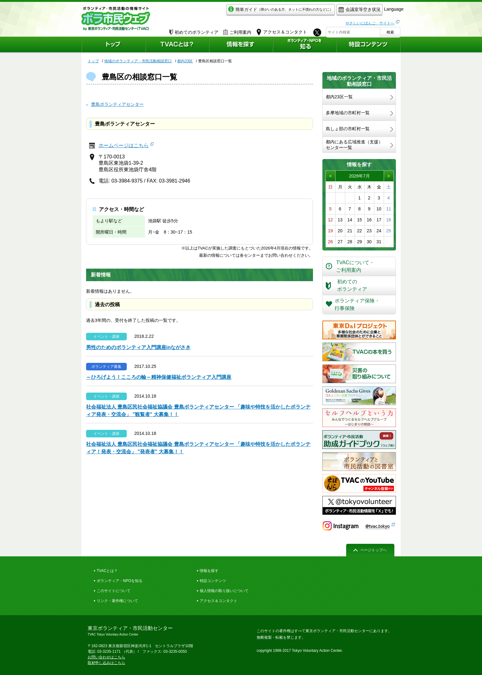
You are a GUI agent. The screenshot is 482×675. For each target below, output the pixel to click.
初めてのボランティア (193, 30)
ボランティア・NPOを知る (119, 581)
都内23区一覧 (339, 96)
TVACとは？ (107, 571)
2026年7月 (359, 175)
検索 (390, 30)
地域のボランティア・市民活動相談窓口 (138, 61)
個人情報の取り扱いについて (224, 591)
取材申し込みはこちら (106, 663)
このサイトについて (114, 591)
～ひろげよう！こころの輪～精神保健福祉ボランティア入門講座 (158, 377)
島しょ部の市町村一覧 (348, 128)
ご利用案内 (237, 30)
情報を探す (209, 571)
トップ (93, 61)
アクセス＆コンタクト (218, 601)
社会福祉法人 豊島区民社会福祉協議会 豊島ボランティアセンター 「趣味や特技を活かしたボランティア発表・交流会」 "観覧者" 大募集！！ (198, 410)
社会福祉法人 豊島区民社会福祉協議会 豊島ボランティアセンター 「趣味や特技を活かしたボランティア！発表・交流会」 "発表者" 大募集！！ (198, 447)
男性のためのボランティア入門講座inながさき (138, 347)
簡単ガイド (251, 11)
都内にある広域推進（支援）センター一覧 (354, 144)
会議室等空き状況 (330, 11)
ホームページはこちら (124, 145)
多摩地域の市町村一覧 (348, 112)
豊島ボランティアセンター (117, 104)
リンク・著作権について (117, 601)
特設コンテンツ (213, 581)
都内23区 (184, 61)
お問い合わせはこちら (106, 657)
